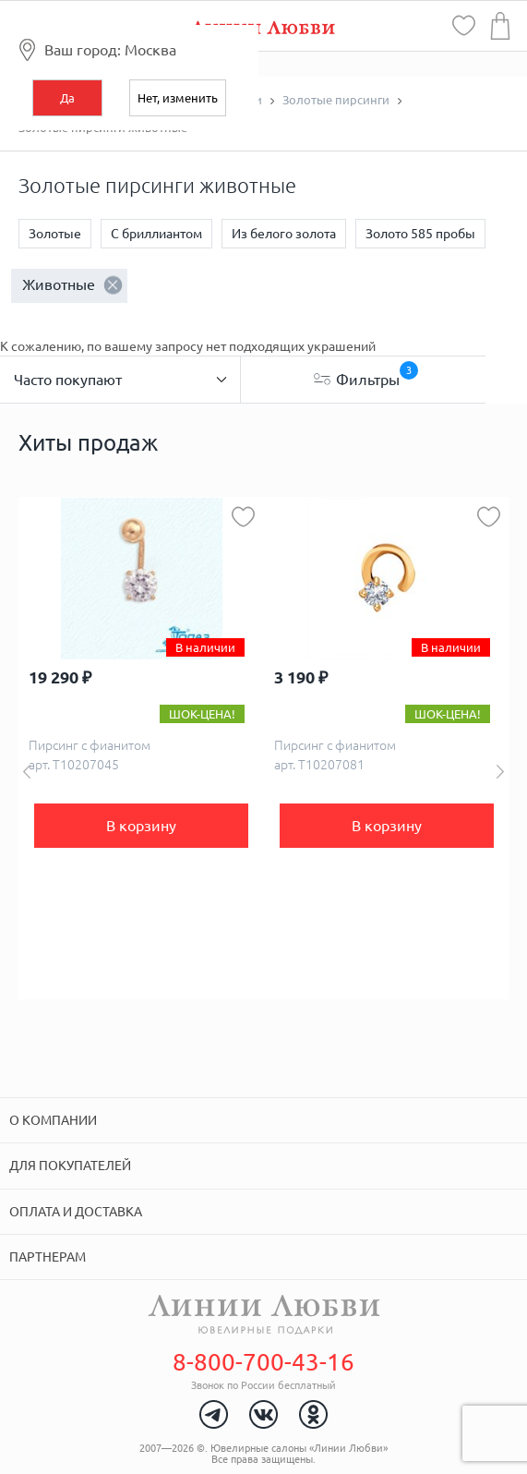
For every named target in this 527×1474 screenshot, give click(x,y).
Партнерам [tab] (47, 1257)
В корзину (141, 825)
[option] (141, 748)
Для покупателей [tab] (70, 1165)
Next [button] (500, 772)
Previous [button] (26, 772)
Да (67, 97)
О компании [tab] (53, 1120)
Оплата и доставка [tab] (75, 1211)
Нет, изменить (178, 97)
